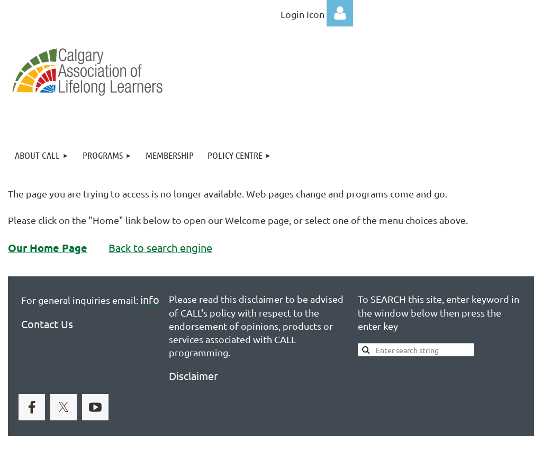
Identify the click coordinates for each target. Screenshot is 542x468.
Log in (340, 13)
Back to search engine (160, 247)
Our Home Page (47, 248)
